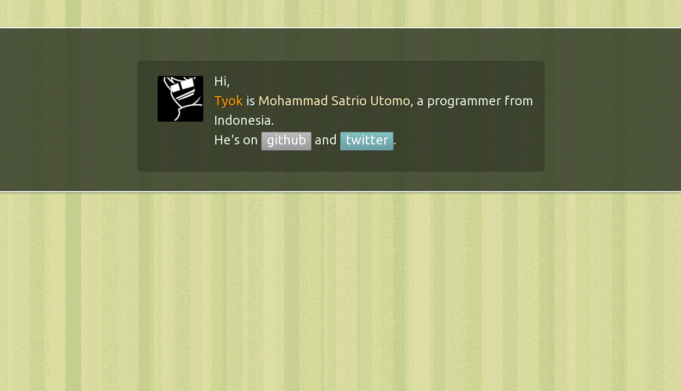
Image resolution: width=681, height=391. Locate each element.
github (286, 140)
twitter (367, 140)
